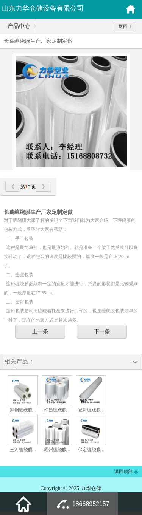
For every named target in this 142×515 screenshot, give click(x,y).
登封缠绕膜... (91, 410)
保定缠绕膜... (91, 449)
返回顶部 (123, 471)
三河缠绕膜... (23, 449)
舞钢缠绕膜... (23, 410)
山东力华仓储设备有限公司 (43, 8)
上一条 (40, 331)
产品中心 (19, 26)
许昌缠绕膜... (57, 410)
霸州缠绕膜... (57, 449)
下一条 (102, 331)
